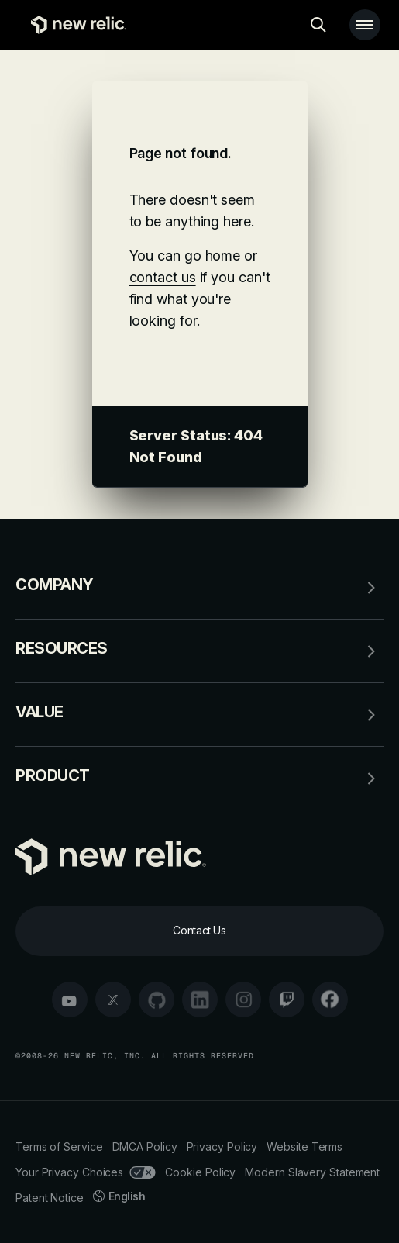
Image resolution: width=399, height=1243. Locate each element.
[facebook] (330, 999)
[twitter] (113, 999)
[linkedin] (199, 999)
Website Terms (304, 1146)
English (119, 1196)
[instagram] (243, 999)
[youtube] (69, 999)
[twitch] (286, 999)
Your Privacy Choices (85, 1172)
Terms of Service (59, 1146)
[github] (156, 999)
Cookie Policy (200, 1172)
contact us (162, 277)
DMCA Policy (144, 1146)
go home (212, 255)
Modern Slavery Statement (312, 1172)
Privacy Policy (222, 1146)
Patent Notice (49, 1197)
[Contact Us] (199, 931)
